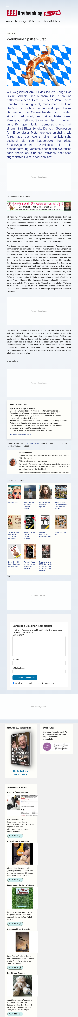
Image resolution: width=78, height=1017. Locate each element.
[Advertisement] (39, 177)
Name (15, 663)
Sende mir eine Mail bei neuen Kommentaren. (34, 687)
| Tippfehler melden (32, 443)
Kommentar (18, 635)
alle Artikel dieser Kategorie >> (20, 435)
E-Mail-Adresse (18, 672)
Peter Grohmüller (26, 452)
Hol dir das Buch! (20, 775)
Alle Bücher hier (21, 778)
